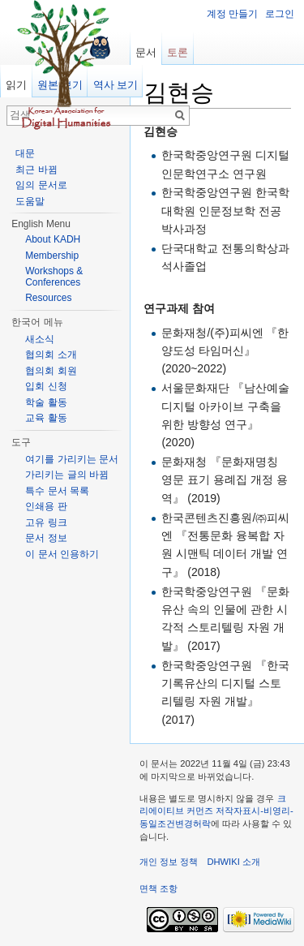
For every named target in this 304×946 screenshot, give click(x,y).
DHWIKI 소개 (233, 861)
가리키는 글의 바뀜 (67, 474)
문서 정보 (45, 538)
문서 (145, 52)
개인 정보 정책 (168, 861)
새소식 (39, 339)
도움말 (30, 201)
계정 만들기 (232, 13)
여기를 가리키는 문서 (71, 459)
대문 (25, 153)
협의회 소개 (50, 354)
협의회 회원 (50, 370)
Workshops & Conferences (54, 276)
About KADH (52, 239)
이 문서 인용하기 (62, 554)
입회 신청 (45, 386)
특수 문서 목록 (57, 491)
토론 (177, 52)
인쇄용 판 (45, 506)
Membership (52, 255)
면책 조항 (158, 888)
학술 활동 (45, 402)
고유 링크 (45, 522)
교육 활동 (45, 418)
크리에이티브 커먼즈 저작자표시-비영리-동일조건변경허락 (216, 810)
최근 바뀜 (36, 169)
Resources (48, 297)
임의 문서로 (40, 185)
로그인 (279, 13)
